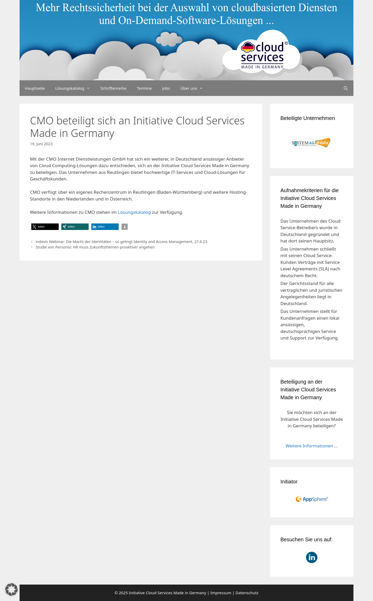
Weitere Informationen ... (312, 446)
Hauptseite (35, 88)
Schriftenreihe (113, 88)
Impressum (220, 592)
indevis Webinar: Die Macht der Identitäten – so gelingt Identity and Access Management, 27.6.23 (121, 241)
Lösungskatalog (75, 88)
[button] (45, 226)
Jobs (166, 88)
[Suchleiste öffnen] (345, 88)
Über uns (194, 88)
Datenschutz (247, 592)
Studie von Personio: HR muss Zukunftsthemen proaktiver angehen (95, 247)
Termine (144, 88)
